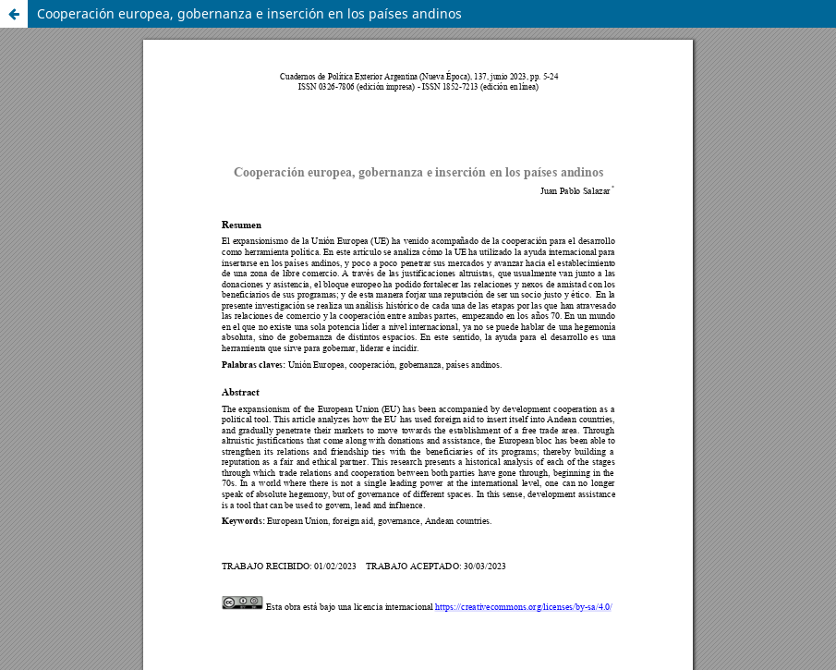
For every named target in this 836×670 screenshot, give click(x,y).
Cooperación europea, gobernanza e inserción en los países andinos (249, 13)
